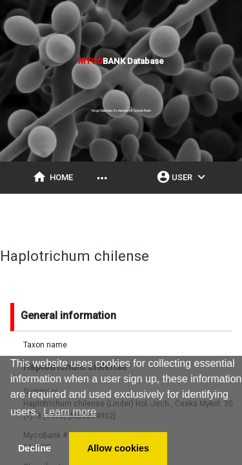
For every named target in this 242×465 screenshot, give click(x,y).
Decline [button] (34, 448)
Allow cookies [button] (118, 448)
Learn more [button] (69, 411)
